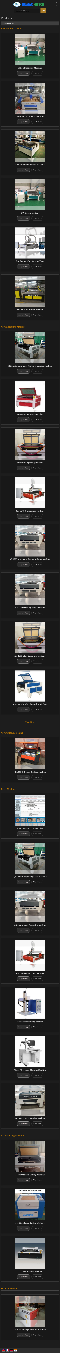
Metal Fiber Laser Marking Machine (30, 1070)
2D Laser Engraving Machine (30, 414)
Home (4, 23)
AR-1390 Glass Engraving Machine (29, 656)
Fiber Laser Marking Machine (30, 1021)
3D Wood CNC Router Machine (30, 116)
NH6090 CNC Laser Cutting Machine (30, 772)
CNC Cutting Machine (12, 732)
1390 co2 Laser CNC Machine (30, 828)
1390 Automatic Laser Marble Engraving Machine (30, 366)
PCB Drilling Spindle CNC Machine (30, 1329)
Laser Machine (8, 789)
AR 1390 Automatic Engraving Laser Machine (30, 559)
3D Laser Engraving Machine (30, 462)
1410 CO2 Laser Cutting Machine (30, 1174)
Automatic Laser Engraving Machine (30, 925)
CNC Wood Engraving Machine (30, 973)
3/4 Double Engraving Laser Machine (30, 876)
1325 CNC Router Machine (30, 68)
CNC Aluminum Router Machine (30, 164)
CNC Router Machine (11, 28)
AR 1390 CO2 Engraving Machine (30, 607)
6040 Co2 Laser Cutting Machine (30, 1223)
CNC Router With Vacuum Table (30, 261)
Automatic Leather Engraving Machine (30, 704)
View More (37, 73)
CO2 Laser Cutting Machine (30, 1271)
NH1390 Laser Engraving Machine (30, 1118)
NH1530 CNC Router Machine (30, 309)
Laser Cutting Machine (12, 1135)
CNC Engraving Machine (13, 326)
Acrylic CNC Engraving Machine (30, 511)
